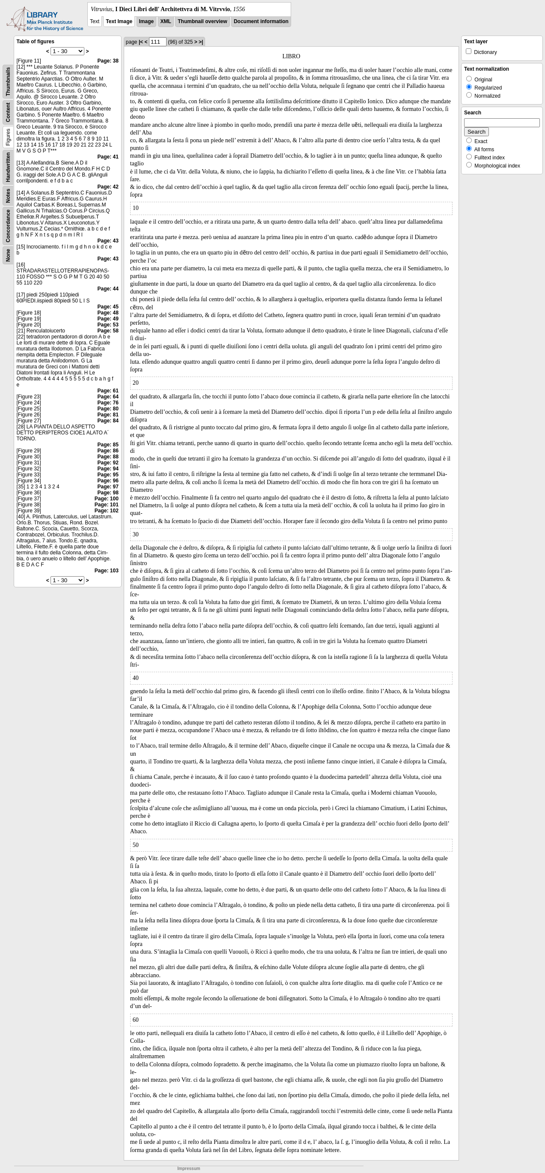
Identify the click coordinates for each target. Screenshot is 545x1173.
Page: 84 (107, 421)
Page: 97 (107, 487)
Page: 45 (107, 307)
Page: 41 (107, 157)
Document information (261, 21)
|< (141, 42)
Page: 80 (107, 409)
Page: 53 (107, 325)
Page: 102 (107, 511)
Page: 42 (107, 187)
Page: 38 (107, 61)
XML (166, 21)
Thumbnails (8, 81)
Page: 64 (107, 397)
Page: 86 (107, 451)
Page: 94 (107, 469)
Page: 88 (107, 457)
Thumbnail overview (202, 21)
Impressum (188, 1168)
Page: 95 (107, 475)
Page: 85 (107, 445)
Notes (8, 196)
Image (146, 21)
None (8, 255)
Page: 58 (107, 331)
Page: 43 (107, 241)
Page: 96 (107, 481)
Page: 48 (107, 313)
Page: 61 (107, 391)
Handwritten (8, 167)
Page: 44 (107, 289)
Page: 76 (107, 403)
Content (8, 112)
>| (201, 42)
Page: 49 (107, 319)
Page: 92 (107, 463)
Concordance (8, 225)
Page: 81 (107, 415)
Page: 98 (107, 493)
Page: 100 (107, 499)
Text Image (119, 21)
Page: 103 (107, 571)
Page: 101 (107, 505)
